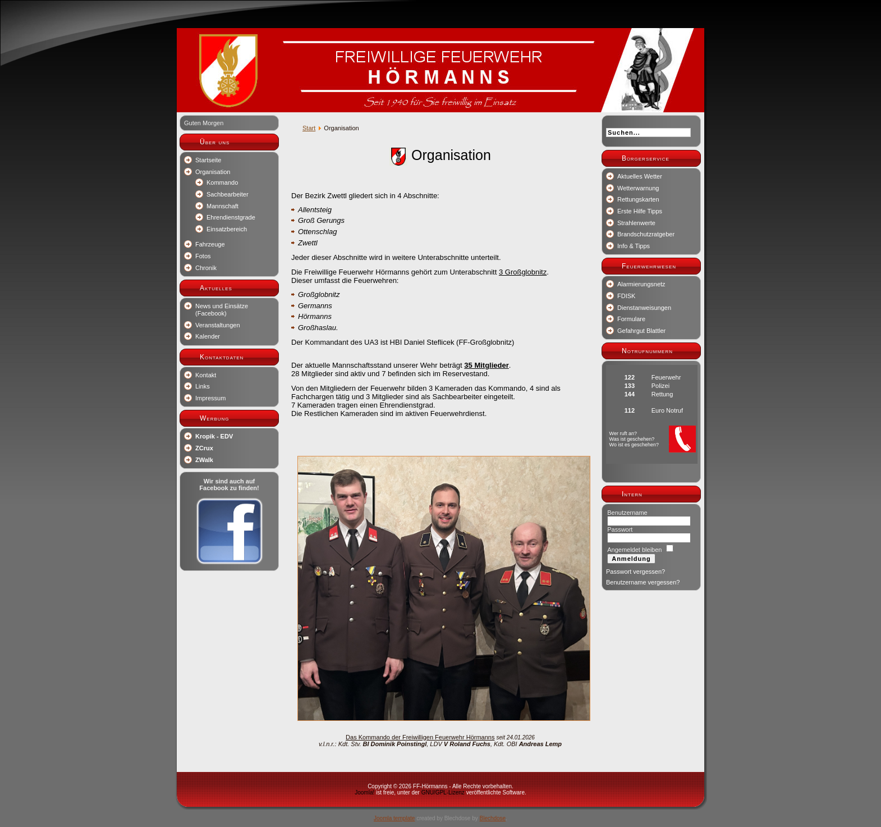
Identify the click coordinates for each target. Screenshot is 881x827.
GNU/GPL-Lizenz (443, 792)
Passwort (619, 529)
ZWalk (204, 459)
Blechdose (492, 818)
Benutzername (627, 512)
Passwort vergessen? (635, 571)
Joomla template (394, 818)
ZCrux (204, 448)
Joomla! (364, 792)
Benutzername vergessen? (643, 582)
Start (308, 128)
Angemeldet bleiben (634, 549)
